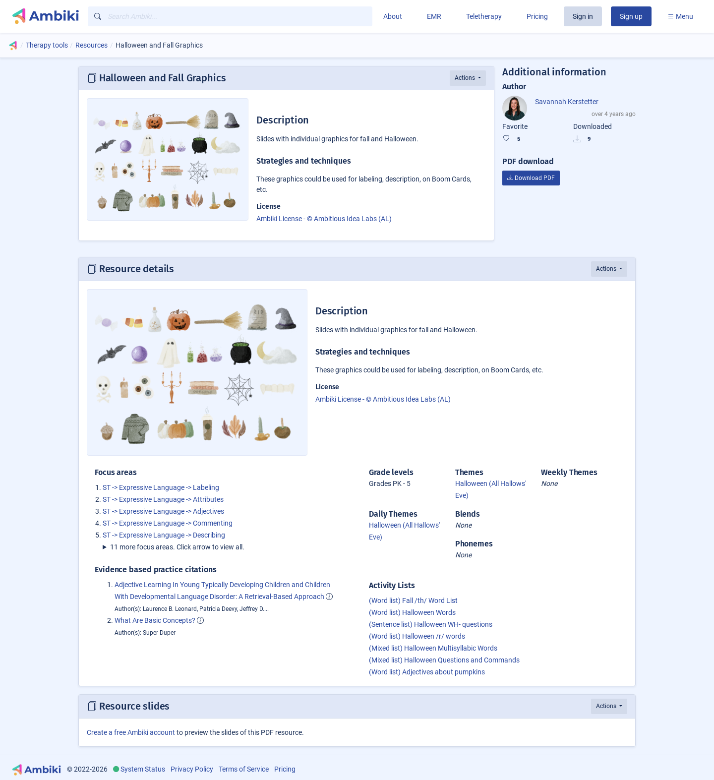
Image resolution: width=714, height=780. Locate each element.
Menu (680, 16)
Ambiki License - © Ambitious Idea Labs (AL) (324, 219)
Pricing (537, 16)
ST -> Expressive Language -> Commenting (168, 523)
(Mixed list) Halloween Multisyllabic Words (433, 648)
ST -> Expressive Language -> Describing (164, 535)
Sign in (583, 16)
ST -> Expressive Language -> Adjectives (163, 511)
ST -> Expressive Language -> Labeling (161, 487)
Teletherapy (484, 16)
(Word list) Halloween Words (412, 612)
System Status (142, 769)
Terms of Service (244, 769)
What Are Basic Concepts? (155, 620)
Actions (465, 77)
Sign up (631, 16)
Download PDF (531, 178)
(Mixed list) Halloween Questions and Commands (444, 660)
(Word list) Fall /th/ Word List (413, 600)
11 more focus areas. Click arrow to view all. (177, 547)
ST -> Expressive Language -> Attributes (163, 499)
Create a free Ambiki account (131, 732)
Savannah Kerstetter (566, 102)
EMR (434, 16)
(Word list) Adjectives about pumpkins (427, 672)
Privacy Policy (192, 769)
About (392, 16)
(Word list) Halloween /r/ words (417, 636)
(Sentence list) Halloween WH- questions (430, 624)
